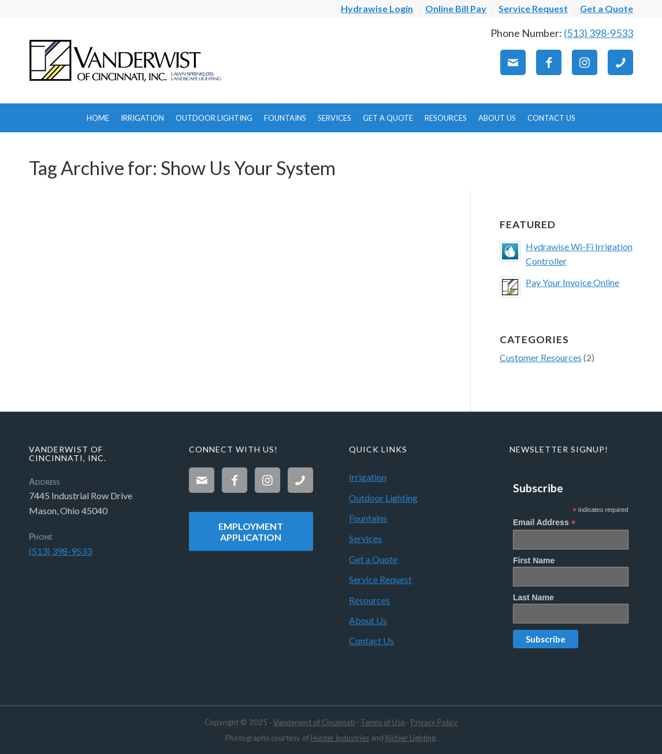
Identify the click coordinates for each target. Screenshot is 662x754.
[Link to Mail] (513, 62)
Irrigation (367, 476)
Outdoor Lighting (383, 497)
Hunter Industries (340, 737)
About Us (368, 620)
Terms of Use (382, 722)
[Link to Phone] (620, 62)
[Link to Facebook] (548, 62)
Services (365, 538)
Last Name (533, 597)
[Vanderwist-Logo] (127, 60)
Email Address (544, 522)
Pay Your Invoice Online (572, 282)
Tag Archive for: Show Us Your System (182, 168)
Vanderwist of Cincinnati (314, 722)
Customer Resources (541, 357)
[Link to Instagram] (584, 62)
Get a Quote (373, 559)
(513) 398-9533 (598, 33)
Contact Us (371, 640)
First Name (534, 560)
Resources (369, 600)
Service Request (380, 579)
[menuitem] (377, 9)
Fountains (368, 517)
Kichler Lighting (410, 737)
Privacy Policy (434, 722)
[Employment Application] (251, 531)
